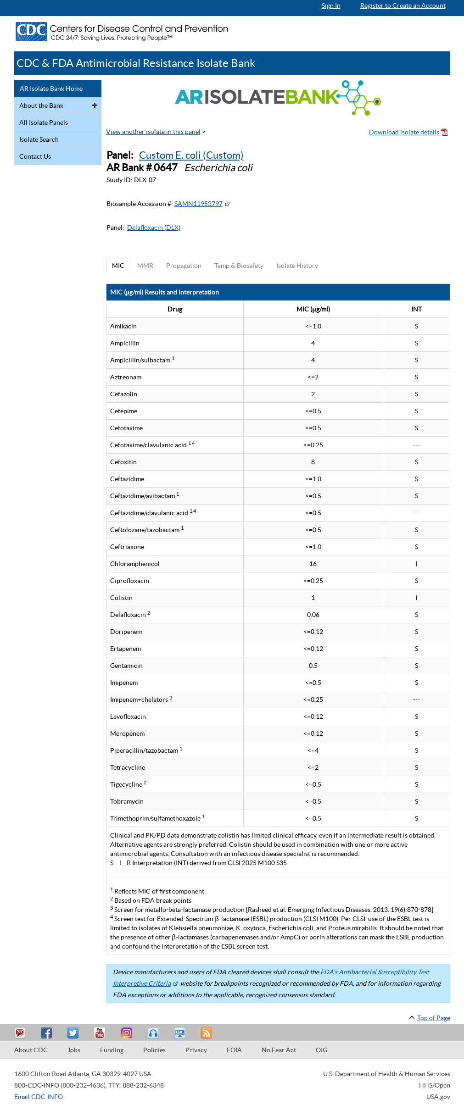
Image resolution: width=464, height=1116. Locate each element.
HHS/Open (434, 1085)
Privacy (196, 1050)
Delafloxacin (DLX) (153, 227)
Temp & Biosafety (238, 265)
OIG (321, 1050)
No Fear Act (279, 1050)
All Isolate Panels (43, 122)
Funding (111, 1050)
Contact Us (35, 156)
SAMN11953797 (198, 203)
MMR (145, 265)
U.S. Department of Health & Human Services (386, 1073)
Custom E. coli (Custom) (191, 155)
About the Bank (41, 105)
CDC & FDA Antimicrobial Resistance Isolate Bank (136, 63)
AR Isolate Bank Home (51, 88)
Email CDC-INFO (38, 1096)
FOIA (234, 1050)
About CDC (31, 1050)
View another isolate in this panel (153, 131)
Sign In (331, 5)
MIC (118, 265)
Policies (154, 1050)
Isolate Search (39, 139)
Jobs (73, 1050)
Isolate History (297, 265)
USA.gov (438, 1096)
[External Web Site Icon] (227, 203)
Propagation (183, 265)
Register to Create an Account (403, 5)
